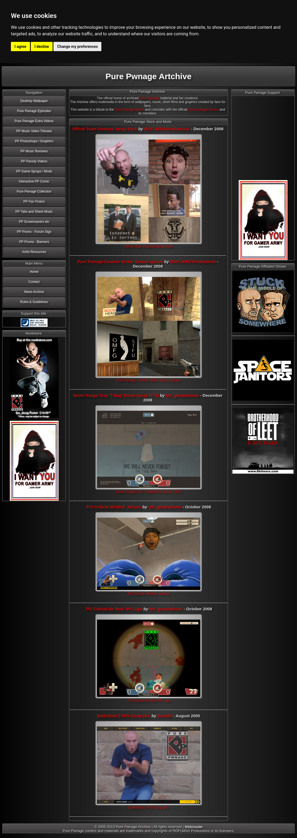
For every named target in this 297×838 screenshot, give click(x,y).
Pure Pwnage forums (203, 110)
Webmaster (194, 827)
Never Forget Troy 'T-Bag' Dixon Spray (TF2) (116, 395)
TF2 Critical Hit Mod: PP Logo (114, 609)
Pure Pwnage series (129, 110)
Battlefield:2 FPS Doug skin (123, 715)
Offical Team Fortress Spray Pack (104, 128)
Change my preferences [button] (77, 46)
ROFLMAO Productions (167, 128)
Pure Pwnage (149, 98)
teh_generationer (182, 395)
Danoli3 (164, 715)
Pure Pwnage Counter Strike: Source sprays (120, 261)
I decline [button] (42, 46)
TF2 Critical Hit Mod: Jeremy (113, 507)
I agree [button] (20, 46)
